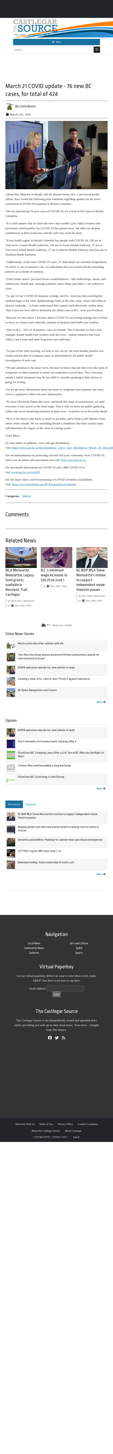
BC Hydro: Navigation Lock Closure (37, 690)
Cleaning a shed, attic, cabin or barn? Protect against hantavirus (54, 678)
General (26, 496)
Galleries (34, 952)
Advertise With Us (25, 1124)
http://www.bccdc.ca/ (73, 460)
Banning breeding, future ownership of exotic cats (46, 862)
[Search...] (53, 50)
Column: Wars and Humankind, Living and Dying (44, 765)
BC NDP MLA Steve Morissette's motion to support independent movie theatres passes (91, 580)
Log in (76, 1137)
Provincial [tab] (14, 804)
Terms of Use (46, 1124)
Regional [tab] (31, 804)
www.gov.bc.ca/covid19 (25, 472)
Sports (79, 952)
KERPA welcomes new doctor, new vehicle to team (46, 667)
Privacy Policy (65, 1124)
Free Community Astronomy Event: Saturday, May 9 (47, 741)
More (101, 702)
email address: (37, 988)
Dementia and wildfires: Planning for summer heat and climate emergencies (60, 839)
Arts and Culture (79, 943)
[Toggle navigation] (56, 42)
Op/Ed (79, 948)
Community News (34, 948)
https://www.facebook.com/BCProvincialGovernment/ (44, 484)
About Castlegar (73, 1130)
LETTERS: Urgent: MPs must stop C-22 (39, 851)
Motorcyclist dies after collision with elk (40, 643)
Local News (34, 943)
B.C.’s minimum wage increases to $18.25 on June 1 (54, 575)
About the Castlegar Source (45, 1130)
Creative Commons (88, 1124)
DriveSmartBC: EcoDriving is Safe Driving (41, 776)
